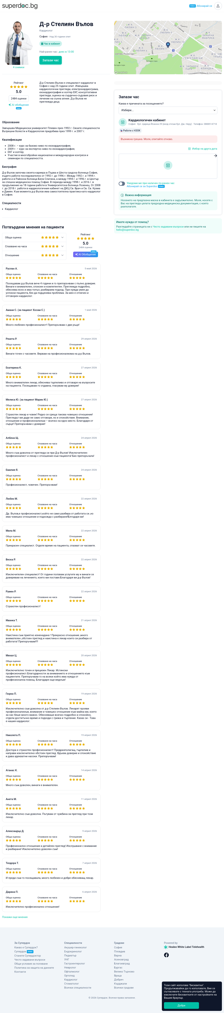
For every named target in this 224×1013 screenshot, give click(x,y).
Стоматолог (71, 983)
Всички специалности (77, 987)
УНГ (66, 959)
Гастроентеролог (74, 963)
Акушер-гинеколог (75, 947)
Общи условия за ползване (31, 963)
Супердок (23, 951)
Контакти (20, 971)
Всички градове (124, 987)
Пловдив (119, 951)
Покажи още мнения (14, 917)
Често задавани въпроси (168, 226)
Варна (118, 955)
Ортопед (69, 975)
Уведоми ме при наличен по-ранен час (150, 185)
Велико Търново (124, 971)
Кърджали (120, 983)
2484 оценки (18, 98)
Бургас (118, 967)
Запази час (50, 60)
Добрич (118, 979)
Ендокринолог (73, 951)
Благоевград (122, 963)
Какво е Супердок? (26, 947)
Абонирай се (200, 6)
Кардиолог (71, 979)
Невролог (70, 967)
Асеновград (121, 959)
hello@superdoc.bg (127, 229)
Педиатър (70, 955)
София (118, 947)
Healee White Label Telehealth (184, 947)
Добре (181, 1005)
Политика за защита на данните (34, 967)
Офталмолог (72, 971)
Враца (118, 975)
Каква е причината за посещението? (141, 103)
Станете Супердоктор (27, 955)
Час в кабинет (50, 43)
